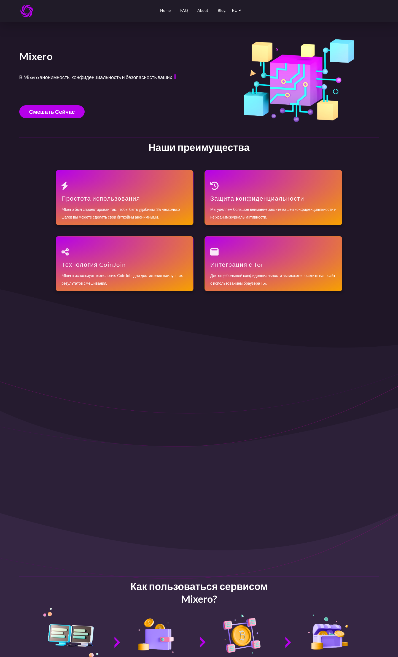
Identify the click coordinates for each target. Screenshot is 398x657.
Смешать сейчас (52, 111)
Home (165, 10)
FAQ (184, 10)
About (202, 10)
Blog (221, 10)
